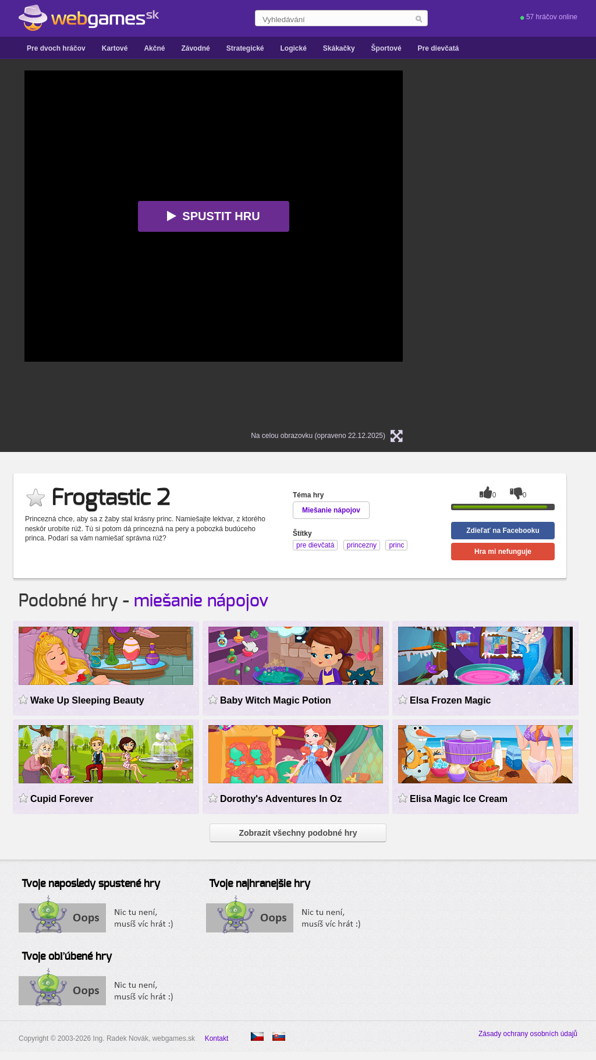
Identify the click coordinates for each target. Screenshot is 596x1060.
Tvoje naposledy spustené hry (91, 884)
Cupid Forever (61, 799)
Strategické (245, 48)
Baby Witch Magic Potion (275, 700)
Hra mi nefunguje (502, 551)
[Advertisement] (525, 245)
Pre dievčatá (438, 48)
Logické (293, 48)
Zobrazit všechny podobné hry (298, 833)
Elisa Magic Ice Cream (459, 799)
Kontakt (217, 1038)
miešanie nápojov (201, 601)
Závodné (195, 48)
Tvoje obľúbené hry (67, 957)
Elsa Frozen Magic (450, 700)
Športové (386, 48)
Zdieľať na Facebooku (503, 531)
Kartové (115, 48)
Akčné (154, 48)
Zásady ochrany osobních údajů (527, 1034)
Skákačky (339, 48)
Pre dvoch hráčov (56, 48)
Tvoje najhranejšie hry (259, 884)
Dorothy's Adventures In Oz (281, 799)
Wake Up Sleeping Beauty (87, 700)
